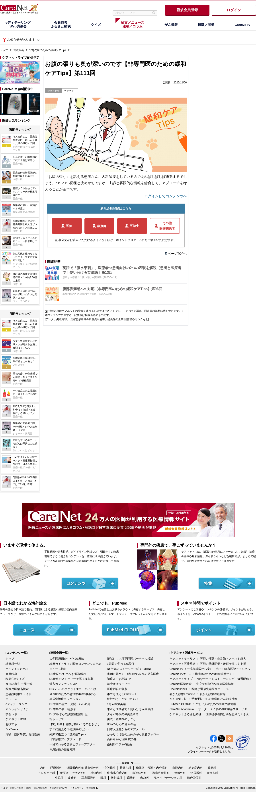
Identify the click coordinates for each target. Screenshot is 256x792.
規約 (28, 788)
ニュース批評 (58, 669)
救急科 (144, 777)
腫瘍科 (211, 767)
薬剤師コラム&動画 (119, 744)
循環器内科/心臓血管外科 (82, 767)
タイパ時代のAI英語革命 (123, 714)
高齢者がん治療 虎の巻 (122, 739)
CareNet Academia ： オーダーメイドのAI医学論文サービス (208, 709)
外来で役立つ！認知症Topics (67, 734)
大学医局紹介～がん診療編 (66, 658)
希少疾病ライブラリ (120, 684)
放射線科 (116, 777)
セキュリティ (77, 788)
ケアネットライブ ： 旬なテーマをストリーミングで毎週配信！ (211, 678)
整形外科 (180, 773)
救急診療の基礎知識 (62, 749)
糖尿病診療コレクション (65, 699)
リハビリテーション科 (168, 777)
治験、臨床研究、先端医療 (23, 734)
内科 (43, 767)
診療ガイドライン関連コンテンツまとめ (75, 663)
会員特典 (11, 674)
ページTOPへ (177, 253)
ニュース (11, 699)
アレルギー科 (46, 773)
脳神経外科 (139, 773)
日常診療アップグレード (65, 739)
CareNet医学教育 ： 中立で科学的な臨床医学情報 (202, 684)
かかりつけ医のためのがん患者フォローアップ (134, 734)
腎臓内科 (125, 767)
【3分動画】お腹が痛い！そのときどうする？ (77, 724)
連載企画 (18, 50)
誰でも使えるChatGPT (121, 694)
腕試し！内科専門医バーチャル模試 (130, 658)
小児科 (59, 777)
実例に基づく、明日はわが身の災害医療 (133, 674)
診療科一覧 (13, 663)
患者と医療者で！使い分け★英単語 (130, 709)
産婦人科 (212, 773)
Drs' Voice (12, 729)
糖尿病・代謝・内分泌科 (152, 767)
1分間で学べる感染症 (121, 663)
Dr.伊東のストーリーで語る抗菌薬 (129, 669)
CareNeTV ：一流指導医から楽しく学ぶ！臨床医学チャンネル (210, 669)
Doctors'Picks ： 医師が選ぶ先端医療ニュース (199, 689)
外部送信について (58, 788)
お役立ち (11, 724)
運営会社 (90, 788)
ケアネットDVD (16, 719)
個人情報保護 (40, 788)
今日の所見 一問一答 (19, 684)
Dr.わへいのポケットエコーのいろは (72, 689)
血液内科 (178, 767)
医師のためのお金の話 (121, 724)
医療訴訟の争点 (117, 689)
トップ (4, 50)
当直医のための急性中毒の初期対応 (72, 694)
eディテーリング (16, 704)
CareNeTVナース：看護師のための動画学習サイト (202, 674)
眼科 (103, 777)
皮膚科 (72, 777)
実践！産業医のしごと (121, 719)
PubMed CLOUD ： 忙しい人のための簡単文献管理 (203, 704)
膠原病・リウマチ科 (73, 773)
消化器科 (109, 767)
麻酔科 (131, 777)
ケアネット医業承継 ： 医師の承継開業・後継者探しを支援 (208, 663)
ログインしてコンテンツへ (165, 196)
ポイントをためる (17, 669)
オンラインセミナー (18, 709)
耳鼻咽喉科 (88, 777)
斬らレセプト (58, 719)
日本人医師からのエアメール (126, 729)
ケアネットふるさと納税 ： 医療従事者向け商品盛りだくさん (209, 714)
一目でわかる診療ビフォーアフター (72, 744)
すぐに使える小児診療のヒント (69, 729)
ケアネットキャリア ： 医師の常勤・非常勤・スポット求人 (208, 658)
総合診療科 (194, 777)
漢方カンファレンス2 (63, 684)
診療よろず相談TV (119, 678)
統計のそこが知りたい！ (123, 699)
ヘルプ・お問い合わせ (12, 788)
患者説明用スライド (18, 694)
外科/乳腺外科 (160, 773)
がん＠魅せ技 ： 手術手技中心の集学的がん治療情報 (203, 699)
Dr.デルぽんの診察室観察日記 (68, 714)
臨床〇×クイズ (15, 678)
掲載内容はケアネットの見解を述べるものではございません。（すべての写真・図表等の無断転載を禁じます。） (116, 310)
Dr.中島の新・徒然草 (62, 709)
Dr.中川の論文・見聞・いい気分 (70, 704)
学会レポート (14, 714)
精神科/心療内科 (117, 773)
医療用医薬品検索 (17, 689)
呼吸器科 (56, 767)
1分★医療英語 (116, 704)
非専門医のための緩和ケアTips (47, 50)
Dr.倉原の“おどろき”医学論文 (68, 674)
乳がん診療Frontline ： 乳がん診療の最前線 (198, 694)
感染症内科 (195, 767)
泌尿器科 (196, 773)
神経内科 (96, 773)
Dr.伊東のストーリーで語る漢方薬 (71, 678)
